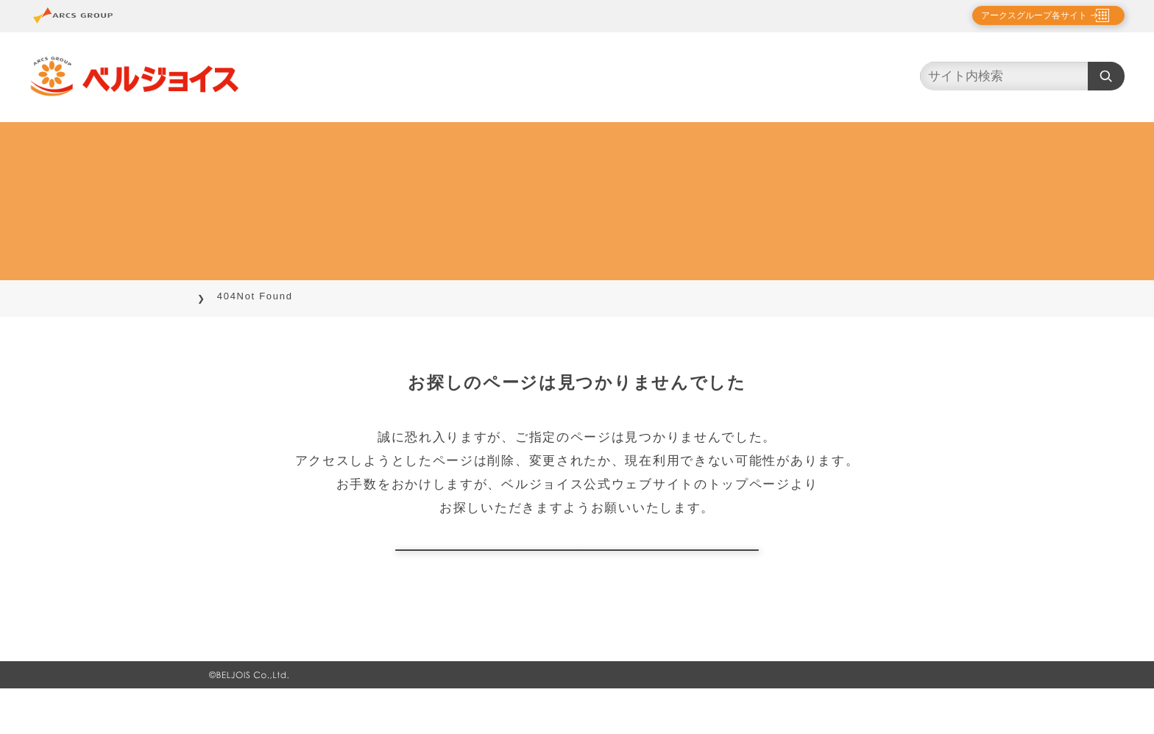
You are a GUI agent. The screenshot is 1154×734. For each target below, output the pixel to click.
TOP (221, 296)
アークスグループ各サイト (1021, 15)
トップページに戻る (577, 572)
